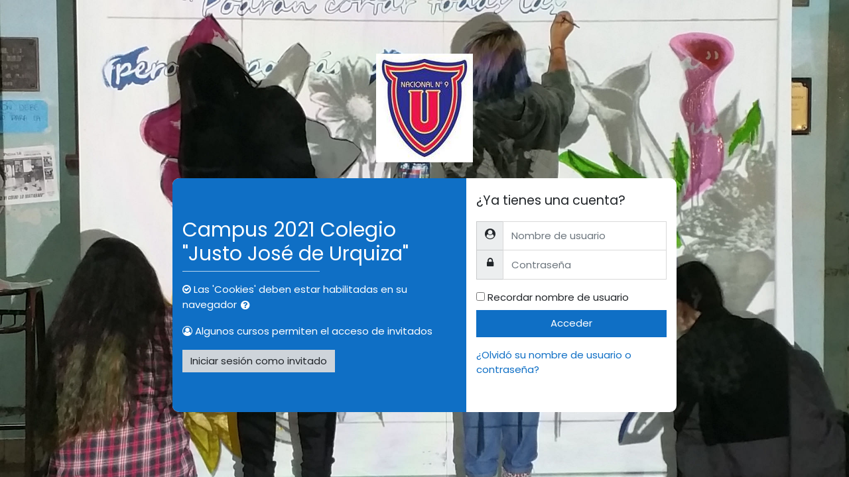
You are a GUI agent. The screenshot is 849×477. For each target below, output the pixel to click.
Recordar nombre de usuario (558, 297)
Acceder (571, 323)
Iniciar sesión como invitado (258, 361)
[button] (248, 305)
